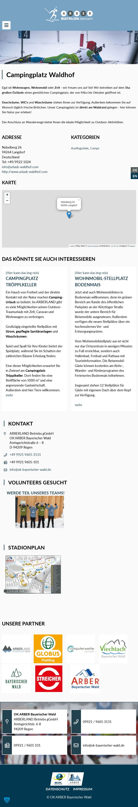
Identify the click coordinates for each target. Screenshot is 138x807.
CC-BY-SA (114, 246)
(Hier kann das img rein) (22, 273)
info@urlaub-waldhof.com (20, 167)
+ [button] (7, 195)
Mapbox (132, 246)
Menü (6, 25)
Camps (94, 148)
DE (135, 170)
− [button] (7, 201)
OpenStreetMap (92, 246)
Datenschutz (57, 789)
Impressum (82, 789)
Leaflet (72, 246)
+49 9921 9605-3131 (25, 455)
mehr (9, 395)
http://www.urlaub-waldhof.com (24, 172)
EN (135, 176)
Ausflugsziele (79, 148)
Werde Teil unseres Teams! (35, 492)
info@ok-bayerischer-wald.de (30, 470)
